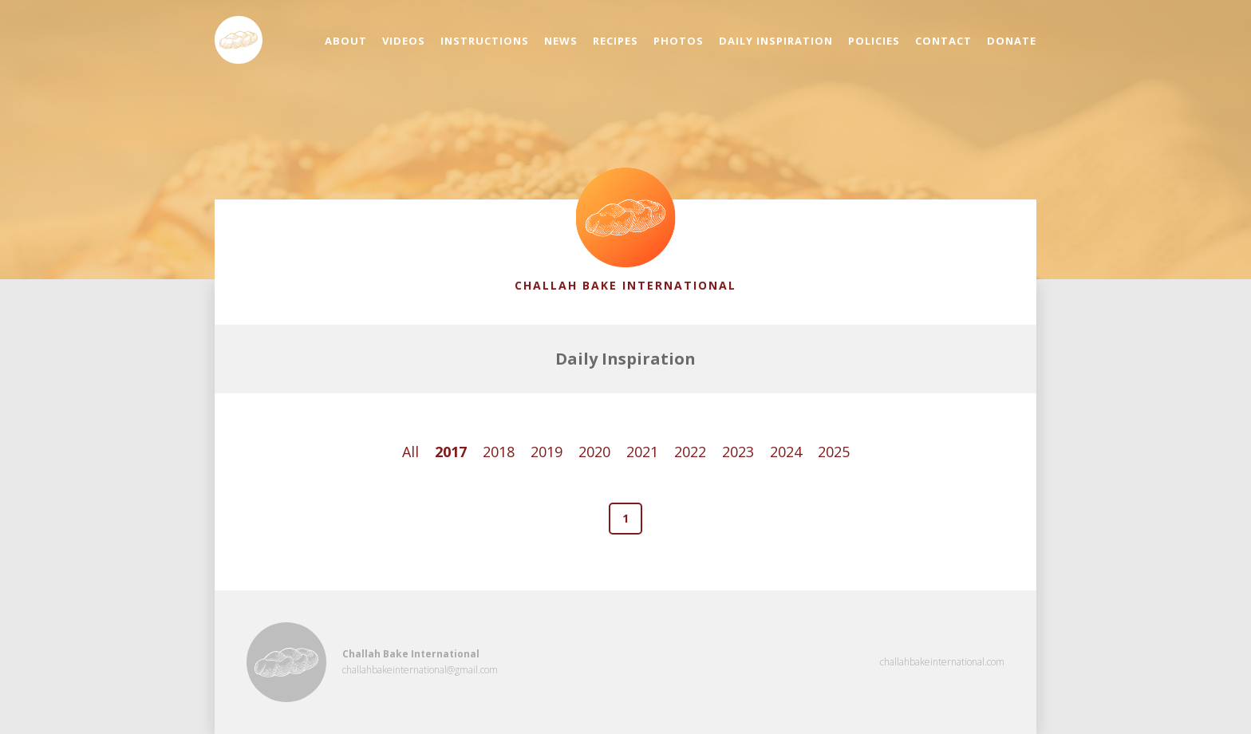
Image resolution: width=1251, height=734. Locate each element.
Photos (678, 41)
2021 (642, 451)
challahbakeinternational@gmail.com (420, 670)
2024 (786, 451)
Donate (1011, 41)
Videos (403, 41)
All (410, 451)
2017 (451, 451)
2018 (499, 451)
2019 (546, 451)
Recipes (615, 41)
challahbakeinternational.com (942, 662)
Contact (943, 41)
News (561, 41)
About (346, 41)
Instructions (484, 41)
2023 (738, 451)
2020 (594, 451)
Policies (874, 41)
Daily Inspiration (776, 41)
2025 (834, 451)
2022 (690, 451)
